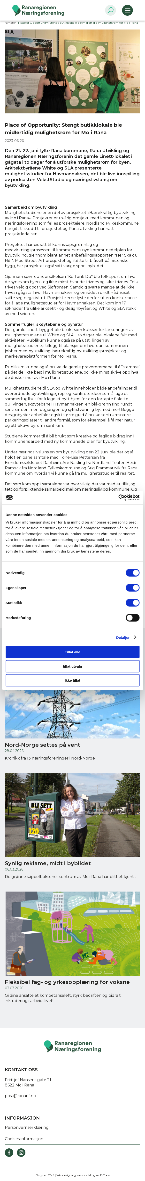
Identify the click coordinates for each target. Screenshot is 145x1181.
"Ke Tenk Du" (80, 276)
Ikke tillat (72, 680)
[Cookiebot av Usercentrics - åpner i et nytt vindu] (118, 498)
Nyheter (10, 22)
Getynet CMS (45, 1175)
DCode (105, 1175)
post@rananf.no (20, 1095)
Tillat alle (72, 652)
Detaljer (123, 637)
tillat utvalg (72, 666)
